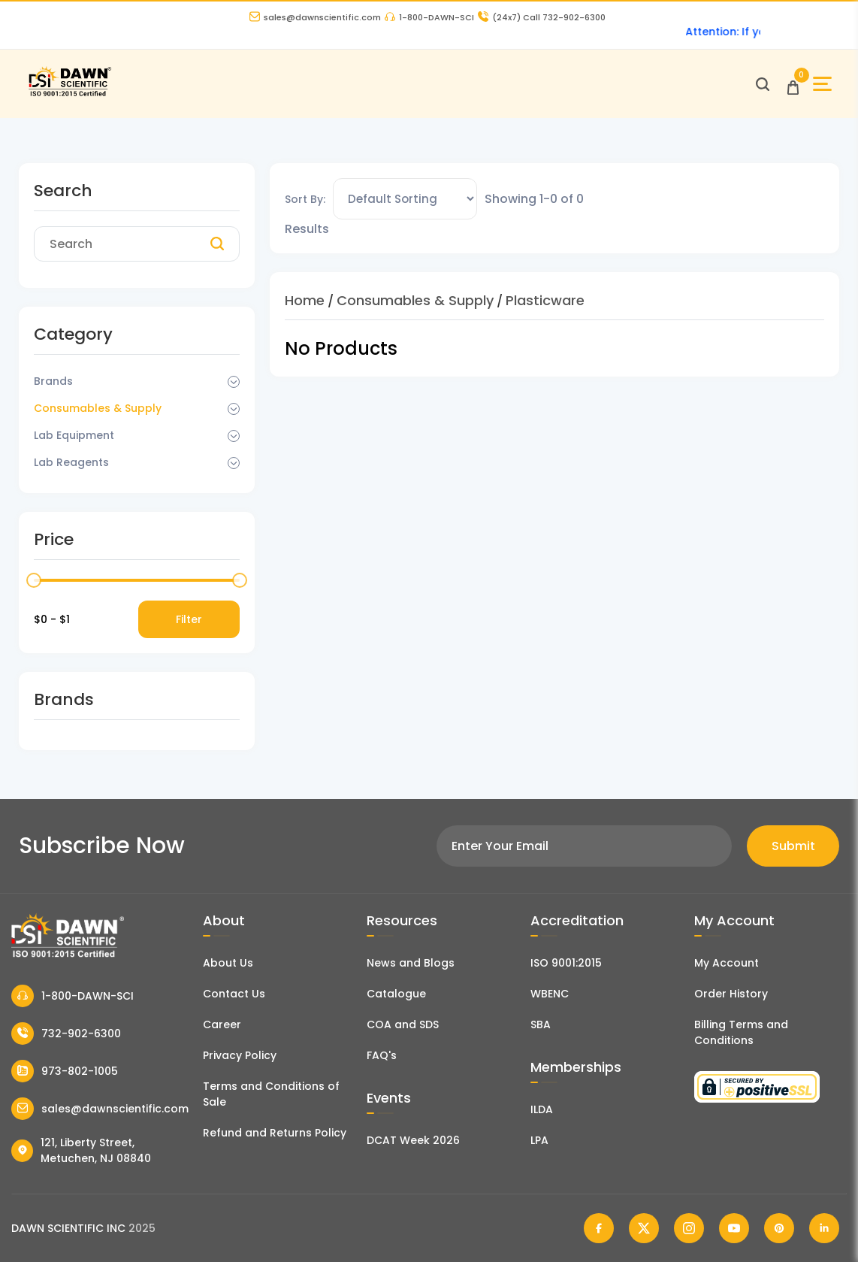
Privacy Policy (239, 1055)
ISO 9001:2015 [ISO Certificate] (566, 962)
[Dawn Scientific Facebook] (599, 1228)
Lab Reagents (71, 462)
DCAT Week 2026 (413, 1140)
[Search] (217, 244)
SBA (540, 1024)
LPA (539, 1140)
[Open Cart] (793, 84)
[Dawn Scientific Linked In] (824, 1228)
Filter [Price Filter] (189, 619)
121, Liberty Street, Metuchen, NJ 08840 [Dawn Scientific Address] (81, 1150)
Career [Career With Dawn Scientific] (222, 1024)
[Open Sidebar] (822, 84)
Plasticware (545, 300)
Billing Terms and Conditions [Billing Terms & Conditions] (741, 1032)
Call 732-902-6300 (542, 17)
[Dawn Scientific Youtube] (734, 1228)
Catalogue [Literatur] (396, 993)
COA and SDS (403, 1024)
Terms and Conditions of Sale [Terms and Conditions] (271, 1094)
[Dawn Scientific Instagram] (689, 1228)
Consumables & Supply (98, 408)
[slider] (33, 580)
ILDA (541, 1109)
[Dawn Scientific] (69, 94)
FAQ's (382, 1055)
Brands (53, 381)
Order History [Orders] (731, 993)
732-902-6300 (66, 1033)
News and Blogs (411, 962)
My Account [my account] (726, 962)
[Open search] (762, 84)
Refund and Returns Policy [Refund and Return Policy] (274, 1132)
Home (305, 300)
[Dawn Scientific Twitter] (644, 1228)
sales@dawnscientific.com (315, 17)
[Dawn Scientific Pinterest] (779, 1228)
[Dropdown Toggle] (234, 382)
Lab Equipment (74, 435)
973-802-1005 (64, 1071)
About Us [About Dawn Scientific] (228, 962)
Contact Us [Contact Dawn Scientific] (234, 993)
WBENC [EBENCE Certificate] (549, 993)
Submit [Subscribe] (793, 846)
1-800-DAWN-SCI (429, 17)
